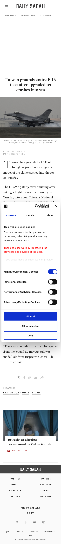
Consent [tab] (11, 215)
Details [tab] (31, 215)
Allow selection (30, 326)
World (15, 484)
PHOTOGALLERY (19, 451)
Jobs (8, 532)
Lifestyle (15, 490)
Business (10, 15)
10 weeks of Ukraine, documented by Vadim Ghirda (29, 442)
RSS (30, 535)
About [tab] (50, 215)
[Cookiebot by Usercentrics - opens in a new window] (36, 206)
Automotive (28, 15)
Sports (15, 496)
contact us (49, 532)
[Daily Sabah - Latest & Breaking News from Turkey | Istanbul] (30, 6)
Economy (46, 15)
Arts (46, 490)
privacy (20, 532)
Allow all (30, 316)
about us (34, 532)
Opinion (45, 496)
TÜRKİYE (46, 478)
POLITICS (15, 478)
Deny (30, 335)
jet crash (36, 392)
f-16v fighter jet (11, 392)
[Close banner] (56, 206)
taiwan (25, 392)
